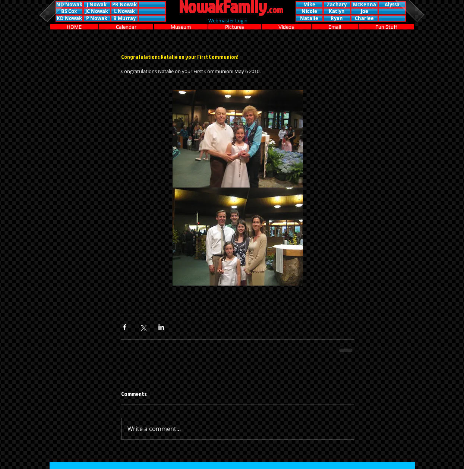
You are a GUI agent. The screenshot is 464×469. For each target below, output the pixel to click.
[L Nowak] (124, 11)
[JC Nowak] (97, 11)
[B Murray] (124, 18)
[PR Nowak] (124, 4)
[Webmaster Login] (228, 20)
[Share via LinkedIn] (161, 327)
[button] (152, 4)
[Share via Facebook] (124, 327)
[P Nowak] (97, 18)
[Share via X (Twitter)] (142, 327)
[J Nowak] (97, 4)
